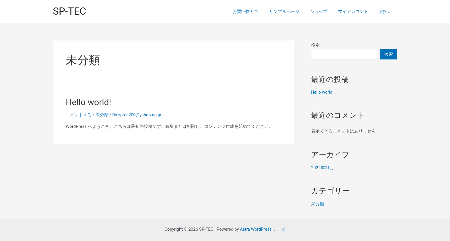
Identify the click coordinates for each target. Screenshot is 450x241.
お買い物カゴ (255, 11)
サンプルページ (292, 11)
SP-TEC (69, 11)
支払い (386, 11)
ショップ (324, 11)
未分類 (102, 114)
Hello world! (88, 102)
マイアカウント (356, 11)
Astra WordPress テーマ (263, 229)
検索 (315, 44)
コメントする (79, 114)
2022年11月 (322, 167)
